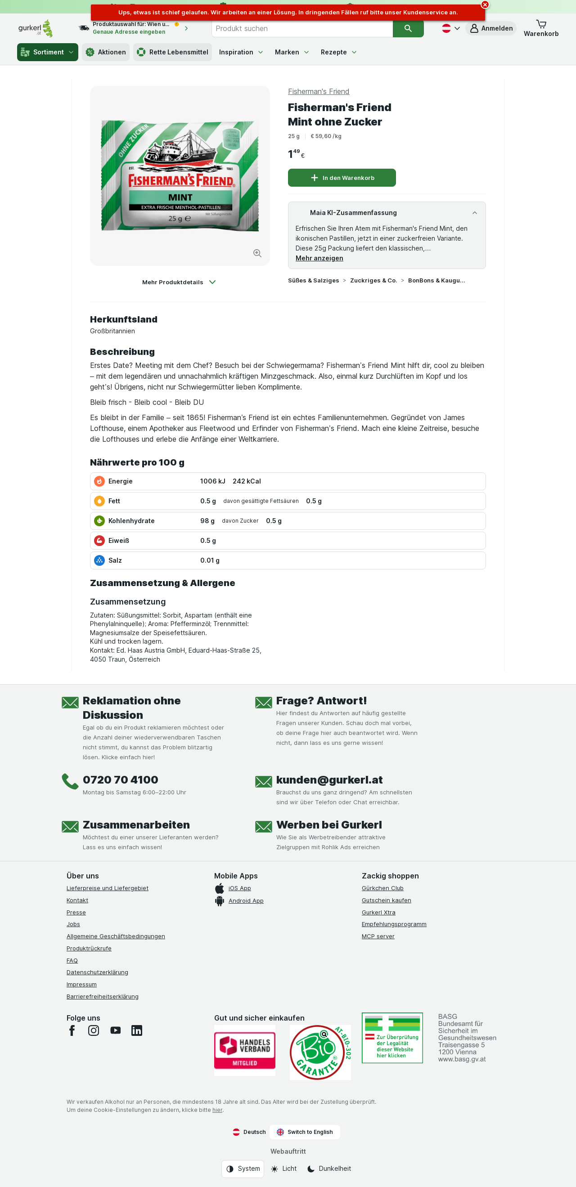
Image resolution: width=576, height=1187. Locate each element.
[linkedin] (136, 1030)
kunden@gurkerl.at (329, 779)
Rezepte (339, 52)
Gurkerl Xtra (379, 912)
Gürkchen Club (383, 887)
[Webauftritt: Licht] (283, 1169)
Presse (76, 912)
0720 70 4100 (120, 779)
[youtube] (115, 1030)
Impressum (82, 984)
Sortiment (48, 52)
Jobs (73, 923)
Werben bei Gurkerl (329, 824)
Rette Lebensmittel (172, 52)
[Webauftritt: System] (242, 1169)
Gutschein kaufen (386, 900)
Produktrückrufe (89, 948)
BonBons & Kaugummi (437, 280)
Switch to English (305, 1132)
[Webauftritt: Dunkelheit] (328, 1169)
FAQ (72, 960)
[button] (491, 28)
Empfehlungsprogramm (394, 923)
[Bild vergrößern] (257, 253)
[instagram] (93, 1030)
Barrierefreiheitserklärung (103, 996)
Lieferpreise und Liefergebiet (107, 887)
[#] (392, 1037)
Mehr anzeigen (319, 258)
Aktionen (106, 52)
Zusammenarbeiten (136, 824)
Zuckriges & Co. (373, 280)
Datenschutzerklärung (97, 972)
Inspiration (241, 52)
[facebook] (72, 1030)
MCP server (378, 936)
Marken (292, 52)
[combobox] (302, 28)
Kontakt (77, 900)
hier (217, 1109)
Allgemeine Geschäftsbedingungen (116, 936)
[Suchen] (408, 28)
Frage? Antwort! (321, 700)
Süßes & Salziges (313, 280)
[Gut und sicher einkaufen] (320, 1052)
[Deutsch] (450, 28)
